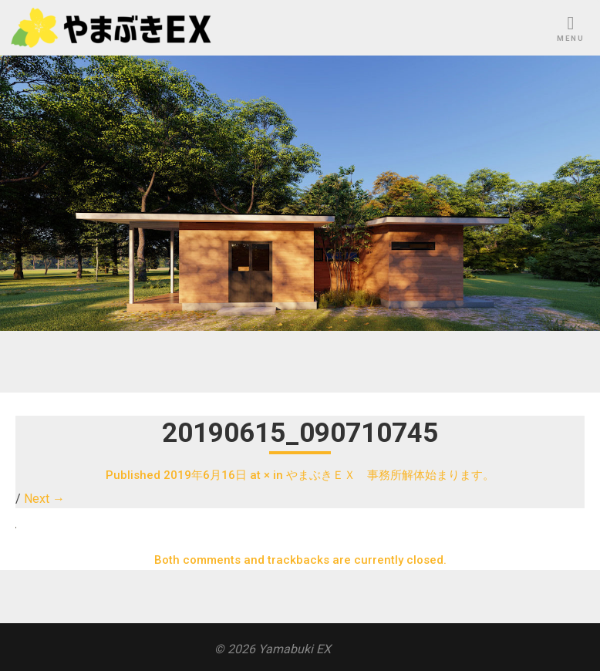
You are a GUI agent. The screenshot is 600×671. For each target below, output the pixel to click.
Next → (44, 498)
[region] (300, 193)
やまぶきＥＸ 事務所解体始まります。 (390, 475)
